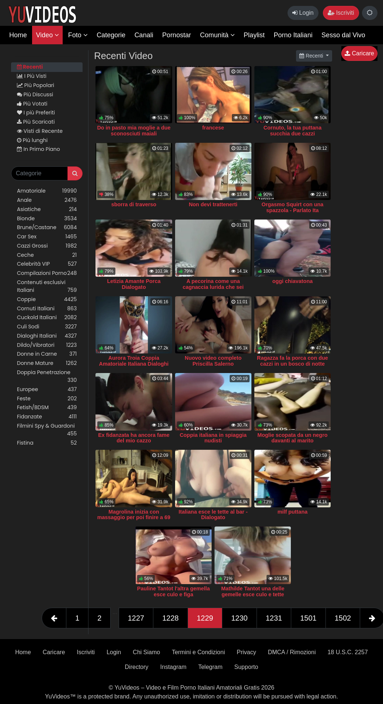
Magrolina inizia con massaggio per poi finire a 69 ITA (133, 518)
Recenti (30, 66)
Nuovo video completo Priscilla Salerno (213, 361)
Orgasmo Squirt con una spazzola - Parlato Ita (292, 207)
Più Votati (32, 103)
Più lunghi (32, 140)
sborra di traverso (133, 204)
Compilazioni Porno (47, 273)
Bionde (47, 218)
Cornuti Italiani (47, 309)
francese (213, 128)
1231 (274, 618)
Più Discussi (35, 94)
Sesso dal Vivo (343, 35)
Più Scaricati (36, 121)
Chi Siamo (146, 652)
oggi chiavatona (292, 281)
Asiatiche (47, 209)
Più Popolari (35, 85)
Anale (47, 200)
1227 (136, 618)
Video (47, 35)
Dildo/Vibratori (47, 345)
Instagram (173, 667)
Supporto (246, 667)
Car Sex (47, 237)
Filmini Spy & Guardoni (47, 430)
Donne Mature (47, 363)
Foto (78, 35)
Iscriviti (341, 13)
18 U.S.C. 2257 (347, 652)
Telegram (210, 667)
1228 (170, 618)
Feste (47, 399)
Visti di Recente (40, 131)
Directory (137, 667)
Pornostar (176, 35)
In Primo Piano (38, 149)
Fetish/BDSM (47, 407)
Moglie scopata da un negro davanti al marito (292, 438)
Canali (144, 35)
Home (18, 35)
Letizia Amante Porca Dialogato (133, 284)
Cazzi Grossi (47, 246)
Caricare (359, 53)
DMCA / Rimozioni (292, 652)
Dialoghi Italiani (47, 336)
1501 (308, 618)
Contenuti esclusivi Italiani (47, 286)
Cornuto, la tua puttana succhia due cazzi (293, 131)
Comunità (217, 35)
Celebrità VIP (47, 264)
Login (303, 13)
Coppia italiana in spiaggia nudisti (213, 438)
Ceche (47, 255)
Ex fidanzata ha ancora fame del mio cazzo (134, 438)
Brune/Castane (47, 227)
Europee (47, 389)
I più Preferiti (36, 112)
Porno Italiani (293, 35)
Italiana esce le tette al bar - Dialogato (213, 515)
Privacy (246, 652)
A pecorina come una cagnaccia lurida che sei (213, 284)
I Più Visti (31, 76)
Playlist (254, 35)
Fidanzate (47, 417)
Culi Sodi (47, 327)
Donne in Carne (47, 354)
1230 (239, 618)
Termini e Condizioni (198, 652)
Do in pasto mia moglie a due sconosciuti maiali (133, 131)
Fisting (47, 443)
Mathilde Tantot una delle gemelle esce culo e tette (253, 591)
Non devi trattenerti (213, 204)
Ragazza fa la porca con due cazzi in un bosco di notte (292, 361)
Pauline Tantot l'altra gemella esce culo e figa (173, 591)
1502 (343, 618)
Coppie (47, 299)
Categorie (111, 35)
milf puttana (293, 512)
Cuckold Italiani (47, 317)
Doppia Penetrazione (47, 376)
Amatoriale (47, 191)
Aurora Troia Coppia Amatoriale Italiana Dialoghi (134, 361)
